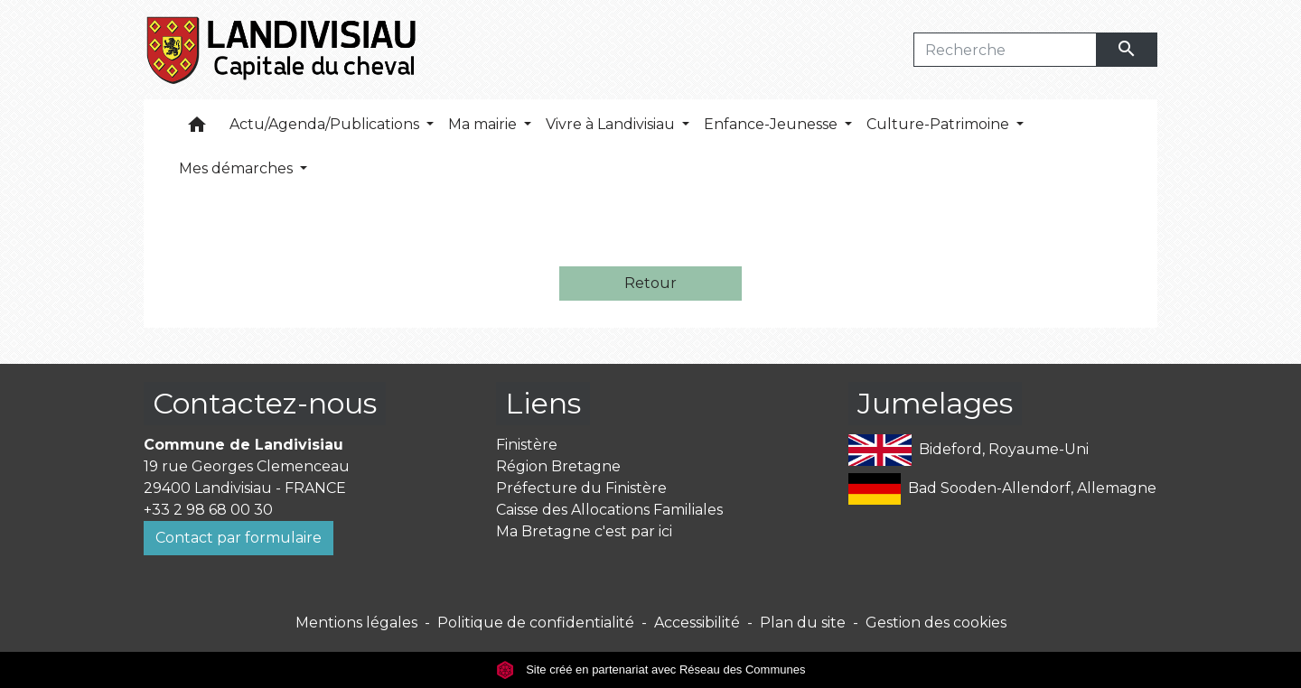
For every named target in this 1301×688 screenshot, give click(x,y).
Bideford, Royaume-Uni (968, 450)
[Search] (1005, 50)
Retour (650, 283)
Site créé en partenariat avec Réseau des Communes (651, 669)
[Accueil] (282, 49)
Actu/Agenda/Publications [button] (326, 124)
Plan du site (803, 622)
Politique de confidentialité (535, 622)
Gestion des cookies (936, 622)
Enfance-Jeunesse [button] (772, 124)
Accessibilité (697, 622)
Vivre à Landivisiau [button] (612, 124)
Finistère (526, 444)
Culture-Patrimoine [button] (939, 124)
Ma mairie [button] (484, 124)
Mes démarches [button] (237, 168)
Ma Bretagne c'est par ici (584, 531)
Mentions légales (356, 622)
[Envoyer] (1127, 50)
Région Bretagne (558, 466)
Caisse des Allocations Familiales (609, 509)
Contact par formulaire (238, 537)
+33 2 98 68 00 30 (208, 509)
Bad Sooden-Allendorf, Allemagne (1002, 489)
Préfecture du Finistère (581, 488)
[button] (197, 129)
